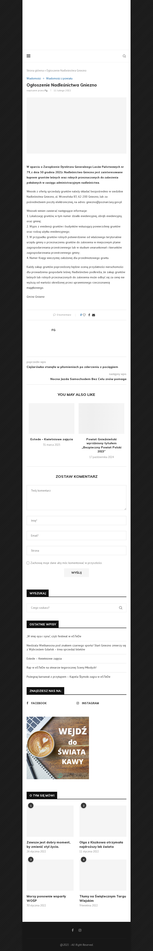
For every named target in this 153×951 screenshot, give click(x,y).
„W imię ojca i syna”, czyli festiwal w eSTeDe (54, 636)
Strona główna (35, 70)
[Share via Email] (93, 315)
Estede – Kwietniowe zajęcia (51, 439)
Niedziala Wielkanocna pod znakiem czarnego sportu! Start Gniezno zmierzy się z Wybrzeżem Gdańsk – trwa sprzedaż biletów (76, 647)
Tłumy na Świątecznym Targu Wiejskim (102, 898)
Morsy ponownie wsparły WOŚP (46, 898)
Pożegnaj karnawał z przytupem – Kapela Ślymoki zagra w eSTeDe (68, 677)
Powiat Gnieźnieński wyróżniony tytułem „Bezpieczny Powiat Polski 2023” (101, 445)
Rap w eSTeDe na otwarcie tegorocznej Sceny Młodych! (61, 667)
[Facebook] (50, 703)
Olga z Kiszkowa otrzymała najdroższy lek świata (101, 844)
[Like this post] (84, 315)
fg (46, 90)
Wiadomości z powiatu (59, 78)
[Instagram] (100, 703)
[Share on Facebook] (89, 315)
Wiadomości (34, 78)
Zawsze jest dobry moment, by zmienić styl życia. (48, 844)
